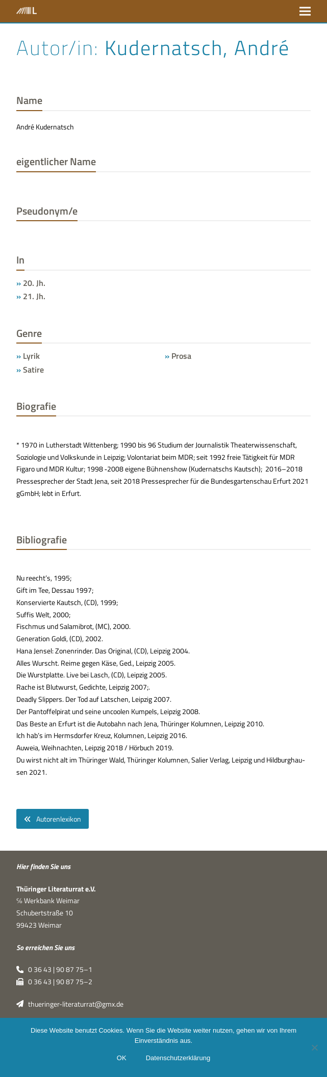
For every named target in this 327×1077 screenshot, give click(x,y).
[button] (305, 11)
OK (122, 1058)
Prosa (181, 356)
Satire (33, 369)
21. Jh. (34, 296)
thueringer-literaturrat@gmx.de (69, 1004)
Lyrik (31, 356)
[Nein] (314, 1047)
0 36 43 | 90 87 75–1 (54, 969)
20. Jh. (34, 283)
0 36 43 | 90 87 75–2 (54, 981)
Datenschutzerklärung (178, 1058)
